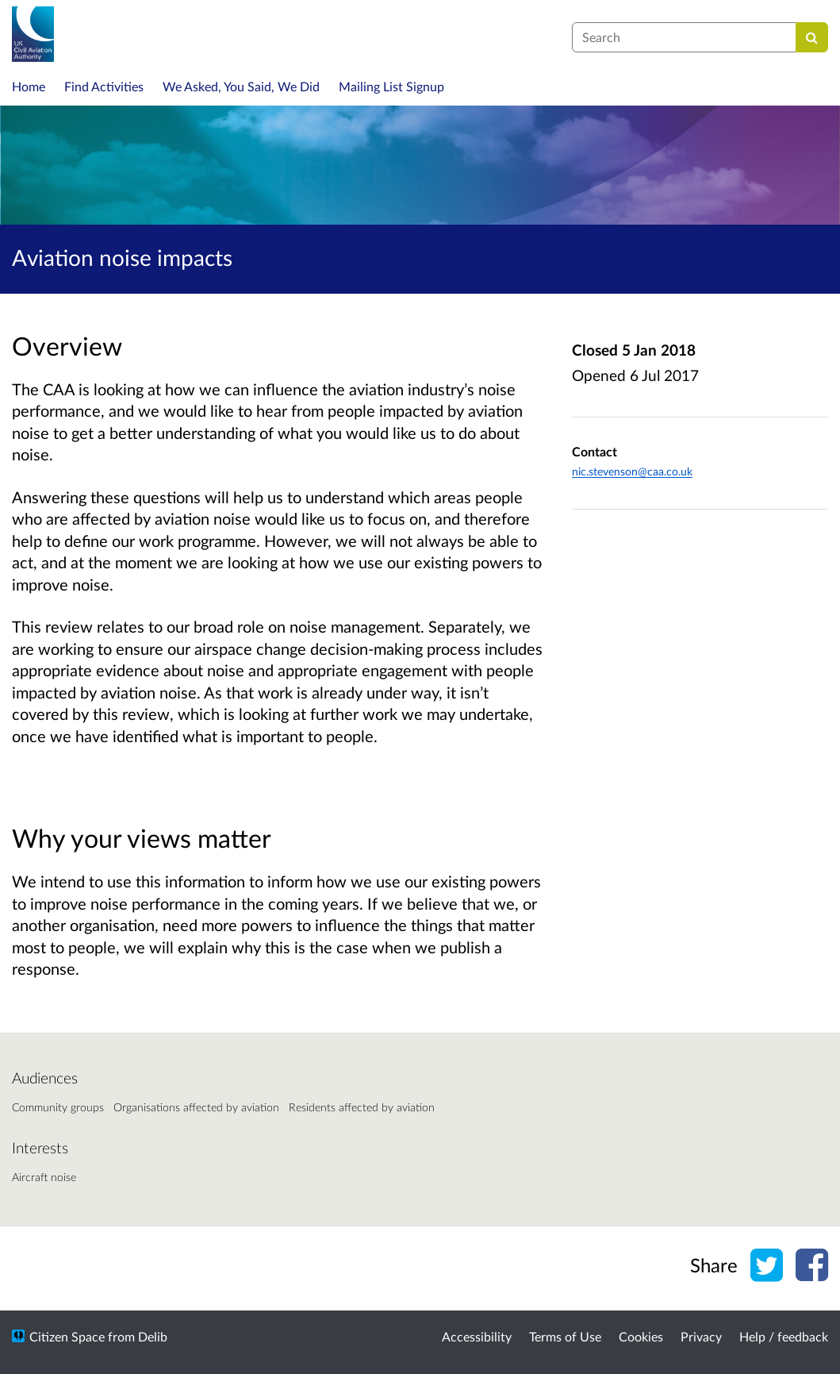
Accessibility (477, 1336)
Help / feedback (783, 1336)
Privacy (701, 1336)
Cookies (641, 1336)
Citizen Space (67, 1336)
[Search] (812, 37)
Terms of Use (565, 1336)
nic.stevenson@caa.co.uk (632, 471)
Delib (152, 1336)
